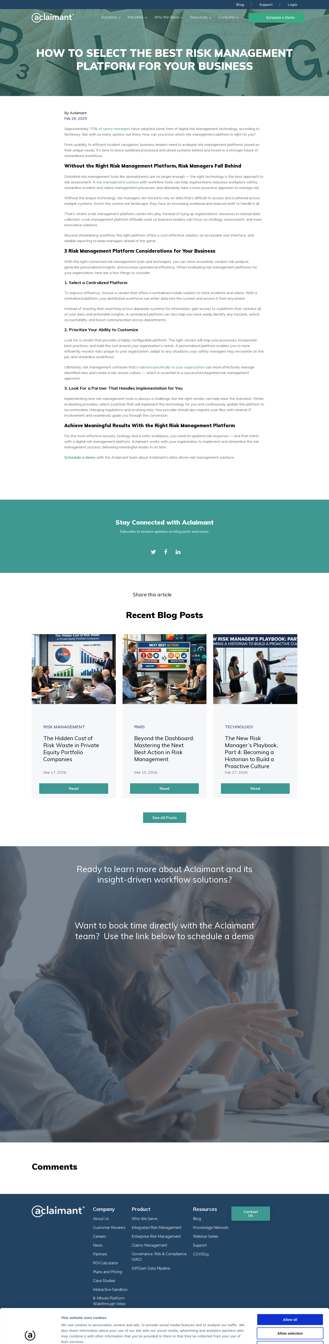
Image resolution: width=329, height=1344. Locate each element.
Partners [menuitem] (100, 1254)
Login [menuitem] (292, 5)
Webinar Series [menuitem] (205, 1236)
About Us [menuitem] (101, 1219)
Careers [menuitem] (99, 1236)
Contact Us (250, 1213)
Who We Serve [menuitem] (144, 1219)
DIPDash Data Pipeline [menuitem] (151, 1268)
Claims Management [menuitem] (149, 1245)
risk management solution (117, 182)
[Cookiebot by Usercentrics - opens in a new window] (30, 1334)
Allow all (290, 1287)
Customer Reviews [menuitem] (109, 1227)
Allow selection (290, 1301)
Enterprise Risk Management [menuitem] (156, 1236)
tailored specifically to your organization (172, 367)
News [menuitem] (98, 1245)
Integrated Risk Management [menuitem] (157, 1227)
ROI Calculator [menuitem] (105, 1263)
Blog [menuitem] (240, 5)
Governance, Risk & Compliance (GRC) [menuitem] (159, 1257)
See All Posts (164, 817)
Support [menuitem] (266, 5)
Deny (290, 1314)
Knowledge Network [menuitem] (210, 1227)
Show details (244, 1335)
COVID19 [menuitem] (201, 1254)
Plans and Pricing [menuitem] (107, 1272)
